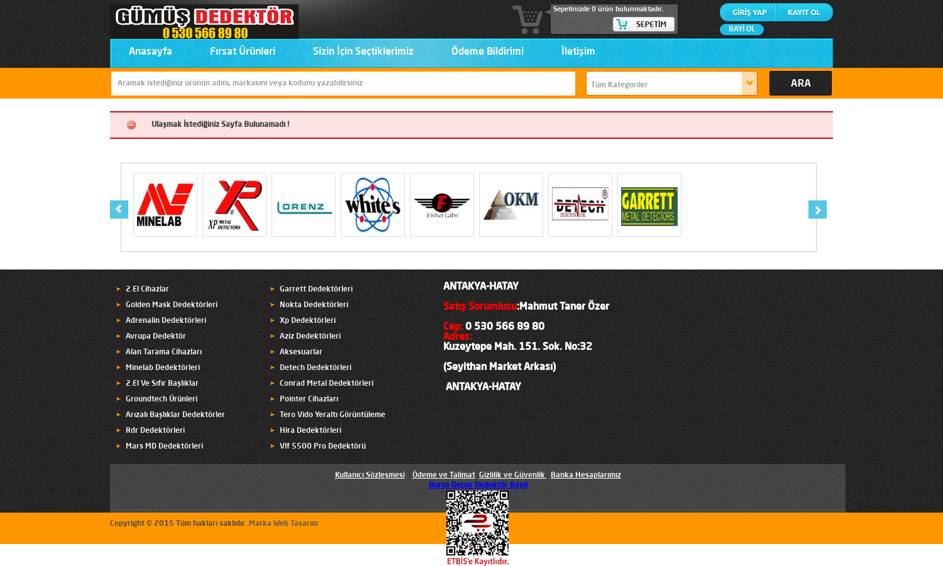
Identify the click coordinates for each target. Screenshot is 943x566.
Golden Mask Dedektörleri (172, 305)
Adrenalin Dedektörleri (166, 321)
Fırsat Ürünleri (242, 52)
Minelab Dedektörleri (163, 368)
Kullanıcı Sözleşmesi (370, 475)
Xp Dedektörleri (308, 321)
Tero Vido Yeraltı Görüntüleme (332, 415)
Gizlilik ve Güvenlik (512, 475)
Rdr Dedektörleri (155, 431)
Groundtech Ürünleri (161, 399)
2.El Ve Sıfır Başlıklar (162, 384)
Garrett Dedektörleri (316, 289)
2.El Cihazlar (147, 289)
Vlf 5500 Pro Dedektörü (323, 446)
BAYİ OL (742, 29)
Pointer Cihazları (309, 399)
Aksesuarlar (301, 352)
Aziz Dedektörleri (310, 336)
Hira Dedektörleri (310, 431)
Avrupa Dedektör (156, 336)
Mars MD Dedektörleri (164, 446)
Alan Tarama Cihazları (164, 352)
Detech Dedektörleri (315, 368)
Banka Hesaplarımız (586, 475)
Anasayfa (150, 52)
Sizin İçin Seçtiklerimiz (363, 52)
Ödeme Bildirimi (487, 52)
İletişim (578, 52)
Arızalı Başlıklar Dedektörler (175, 415)
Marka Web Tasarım (283, 524)
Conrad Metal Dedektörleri (326, 384)
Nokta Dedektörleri (314, 305)
